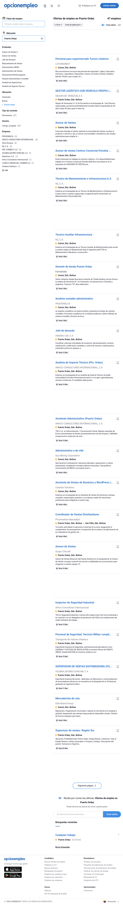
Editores (47, 891)
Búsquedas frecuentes (53, 871)
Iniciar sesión (109, 5)
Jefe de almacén (65, 330)
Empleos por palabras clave (55, 874)
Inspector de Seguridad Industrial (74, 602)
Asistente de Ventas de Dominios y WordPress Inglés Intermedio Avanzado (85, 482)
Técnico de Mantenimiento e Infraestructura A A (83, 178)
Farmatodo (61, 271)
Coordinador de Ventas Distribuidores (77, 514)
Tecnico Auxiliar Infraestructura (73, 234)
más (5, 170)
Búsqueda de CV (90, 877)
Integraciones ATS (91, 880)
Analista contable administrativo (74, 298)
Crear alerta (112, 814)
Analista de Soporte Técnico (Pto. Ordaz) (79, 362)
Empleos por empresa (53, 880)
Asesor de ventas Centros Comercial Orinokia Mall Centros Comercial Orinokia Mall (85, 150)
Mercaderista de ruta (67, 698)
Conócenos (88, 891)
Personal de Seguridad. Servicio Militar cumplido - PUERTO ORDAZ (85, 634)
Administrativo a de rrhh (69, 450)
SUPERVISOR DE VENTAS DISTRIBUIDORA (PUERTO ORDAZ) (85, 666)
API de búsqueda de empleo (55, 894)
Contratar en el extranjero (94, 874)
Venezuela (6, 97)
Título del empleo (13, 18)
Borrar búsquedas (62, 847)
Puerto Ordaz (9, 105)
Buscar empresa (51, 868)
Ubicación (9, 33)
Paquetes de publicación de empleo (98, 865)
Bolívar (5, 101)
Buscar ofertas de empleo (54, 862)
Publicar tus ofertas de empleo (96, 871)
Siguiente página (87, 785)
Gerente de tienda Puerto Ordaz (73, 266)
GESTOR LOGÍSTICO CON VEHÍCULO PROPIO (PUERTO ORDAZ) (85, 90)
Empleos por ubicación (53, 877)
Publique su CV (87, 5)
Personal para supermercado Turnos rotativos (82, 58)
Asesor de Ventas (65, 122)
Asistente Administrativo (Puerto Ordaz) (78, 418)
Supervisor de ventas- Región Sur (74, 730)
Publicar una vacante (92, 862)
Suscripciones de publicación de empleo (100, 868)
